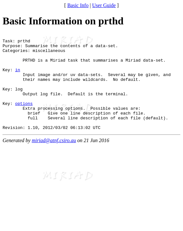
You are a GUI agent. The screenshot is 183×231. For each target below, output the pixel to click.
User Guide (104, 5)
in (17, 77)
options (24, 118)
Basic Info (77, 5)
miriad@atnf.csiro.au (54, 159)
